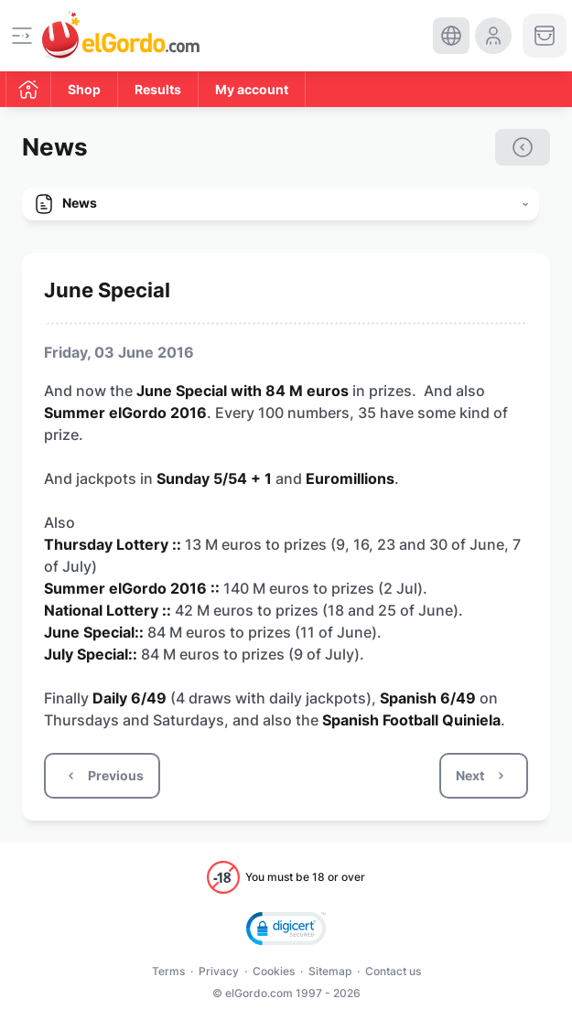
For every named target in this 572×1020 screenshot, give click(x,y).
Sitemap (329, 971)
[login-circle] (493, 35)
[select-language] (451, 35)
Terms (168, 971)
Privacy (219, 971)
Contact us (393, 971)
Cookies (274, 971)
